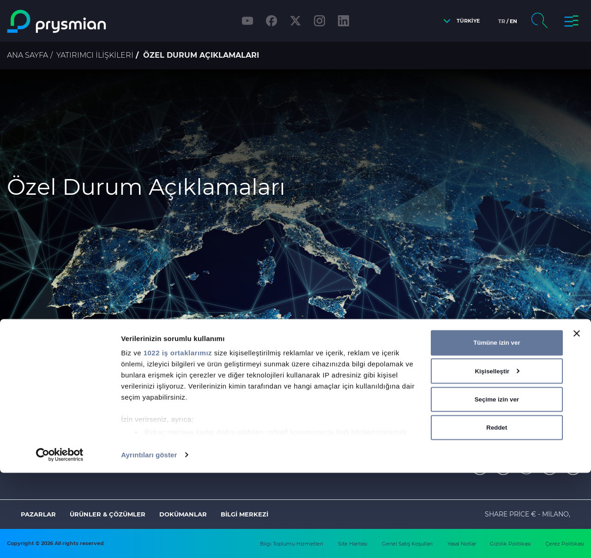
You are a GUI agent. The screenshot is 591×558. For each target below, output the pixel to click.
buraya (302, 380)
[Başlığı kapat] (576, 418)
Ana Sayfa (27, 55)
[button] (459, 21)
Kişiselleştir (497, 456)
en (513, 21)
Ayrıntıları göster (149, 540)
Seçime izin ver (497, 484)
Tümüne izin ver (496, 427)
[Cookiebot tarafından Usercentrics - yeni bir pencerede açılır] (59, 540)
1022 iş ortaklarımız (178, 438)
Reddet (496, 512)
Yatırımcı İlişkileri (94, 55)
